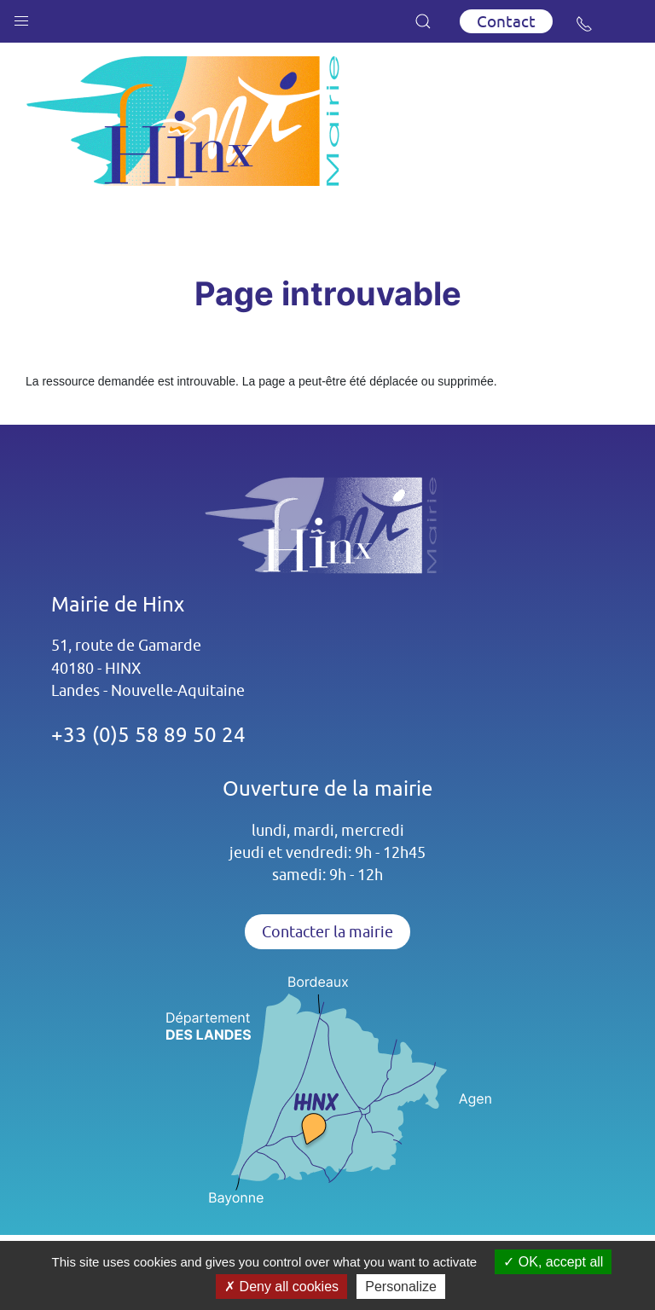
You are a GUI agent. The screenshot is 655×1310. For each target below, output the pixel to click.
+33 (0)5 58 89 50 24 (148, 734)
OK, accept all (553, 1262)
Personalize (401, 1286)
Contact (506, 21)
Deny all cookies (281, 1286)
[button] (21, 17)
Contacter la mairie (327, 932)
